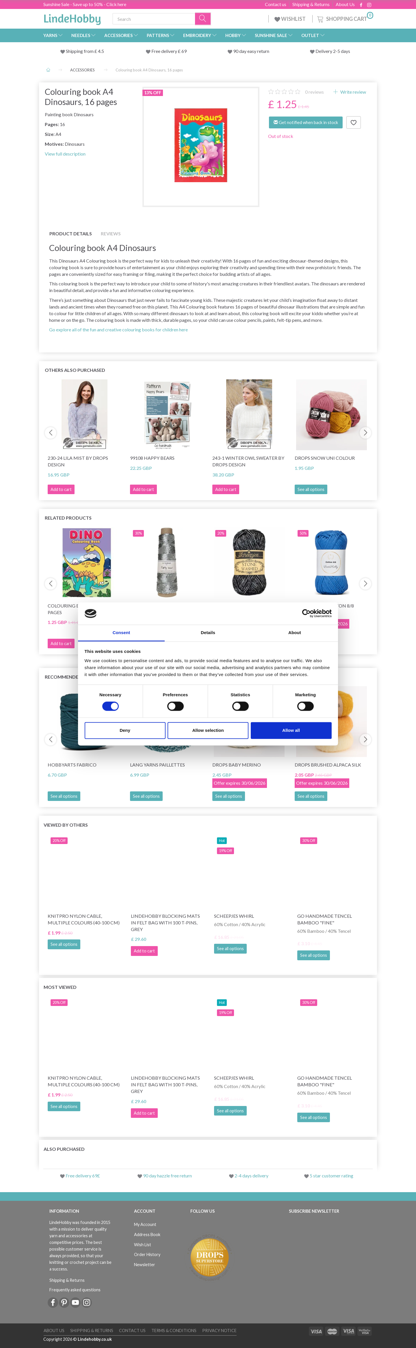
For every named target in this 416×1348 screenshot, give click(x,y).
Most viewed (60, 987)
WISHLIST (290, 19)
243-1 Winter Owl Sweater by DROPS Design (248, 461)
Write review (352, 92)
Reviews (111, 233)
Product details (70, 233)
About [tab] (294, 632)
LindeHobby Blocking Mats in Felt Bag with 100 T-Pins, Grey (165, 922)
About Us (345, 4)
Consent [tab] (121, 632)
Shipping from (80, 51)
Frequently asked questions (75, 1289)
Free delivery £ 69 (169, 51)
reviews (314, 92)
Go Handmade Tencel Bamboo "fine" (324, 919)
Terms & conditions (173, 1330)
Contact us (275, 4)
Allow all (291, 730)
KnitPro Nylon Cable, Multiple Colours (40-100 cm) (84, 919)
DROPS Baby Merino (236, 764)
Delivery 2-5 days (332, 51)
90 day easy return (251, 51)
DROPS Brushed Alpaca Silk (328, 764)
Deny (125, 730)
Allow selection (208, 730)
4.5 (100, 51)
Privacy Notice (219, 1330)
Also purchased (64, 1149)
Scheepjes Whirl (234, 916)
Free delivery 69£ (83, 1175)
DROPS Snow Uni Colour (325, 458)
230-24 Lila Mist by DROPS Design (78, 461)
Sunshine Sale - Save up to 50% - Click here (84, 4)
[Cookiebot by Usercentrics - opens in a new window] (306, 613)
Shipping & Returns (311, 4)
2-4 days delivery (251, 1175)
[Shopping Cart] (345, 18)
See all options (311, 489)
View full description (65, 153)
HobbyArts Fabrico (72, 764)
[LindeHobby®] (72, 17)
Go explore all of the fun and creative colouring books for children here (118, 329)
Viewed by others (66, 825)
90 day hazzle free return (167, 1175)
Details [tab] (208, 632)
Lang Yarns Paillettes (157, 764)
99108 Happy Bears (152, 458)
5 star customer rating (331, 1175)
